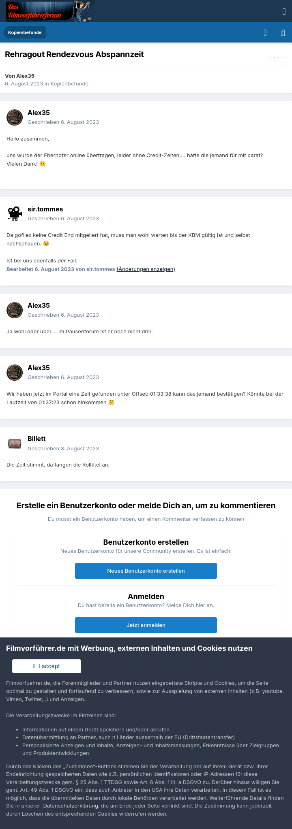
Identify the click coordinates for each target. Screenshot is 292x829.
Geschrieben (63, 122)
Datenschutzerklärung (70, 805)
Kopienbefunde (69, 83)
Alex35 (25, 75)
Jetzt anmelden (146, 625)
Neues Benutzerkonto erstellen (146, 570)
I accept (46, 666)
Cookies (107, 813)
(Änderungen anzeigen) (145, 269)
